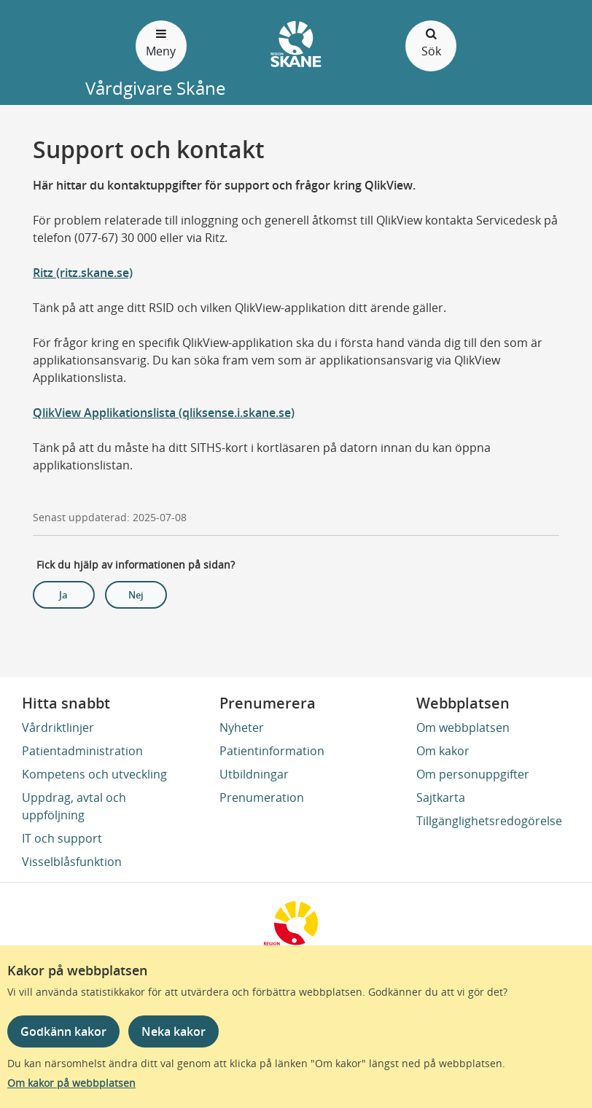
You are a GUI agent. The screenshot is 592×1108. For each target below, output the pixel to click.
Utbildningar (254, 774)
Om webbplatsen (463, 727)
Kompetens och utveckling (94, 774)
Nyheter (241, 727)
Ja (63, 594)
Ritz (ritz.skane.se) (83, 273)
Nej (136, 594)
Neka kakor (173, 1031)
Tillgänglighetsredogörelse (489, 821)
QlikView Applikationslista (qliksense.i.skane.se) (164, 413)
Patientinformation (271, 751)
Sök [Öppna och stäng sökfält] (431, 42)
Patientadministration (82, 751)
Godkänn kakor (63, 1031)
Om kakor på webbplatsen (71, 1083)
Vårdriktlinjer (58, 727)
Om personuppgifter (472, 774)
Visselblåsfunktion (72, 862)
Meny (161, 42)
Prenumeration (261, 797)
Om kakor (443, 751)
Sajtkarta (440, 797)
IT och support (62, 838)
